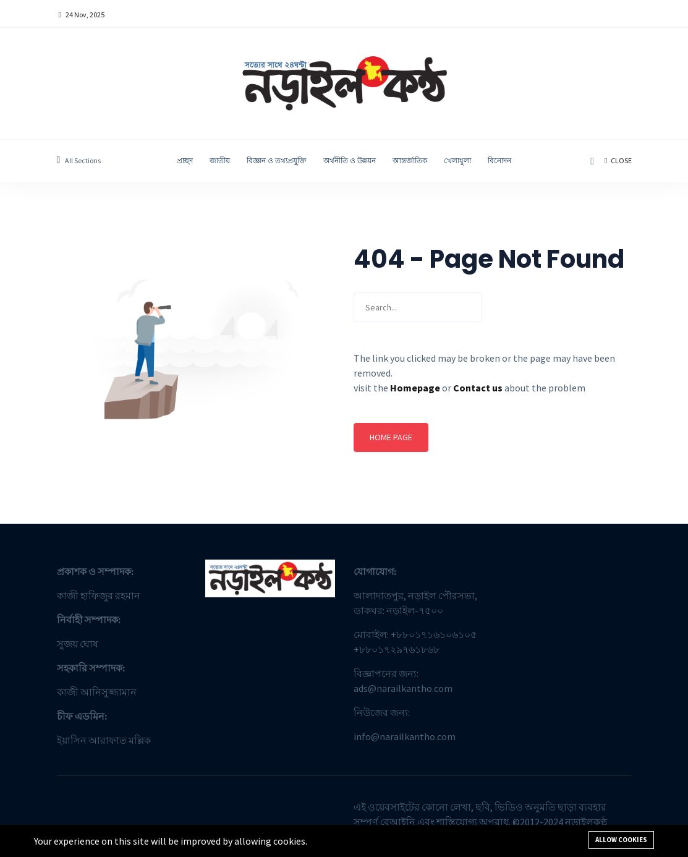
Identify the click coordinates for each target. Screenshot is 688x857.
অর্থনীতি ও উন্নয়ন (349, 160)
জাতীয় (220, 160)
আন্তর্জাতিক (410, 160)
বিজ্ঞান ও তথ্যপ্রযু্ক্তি (277, 160)
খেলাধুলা (457, 160)
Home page (391, 437)
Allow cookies (621, 839)
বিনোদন (499, 160)
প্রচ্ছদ (185, 160)
